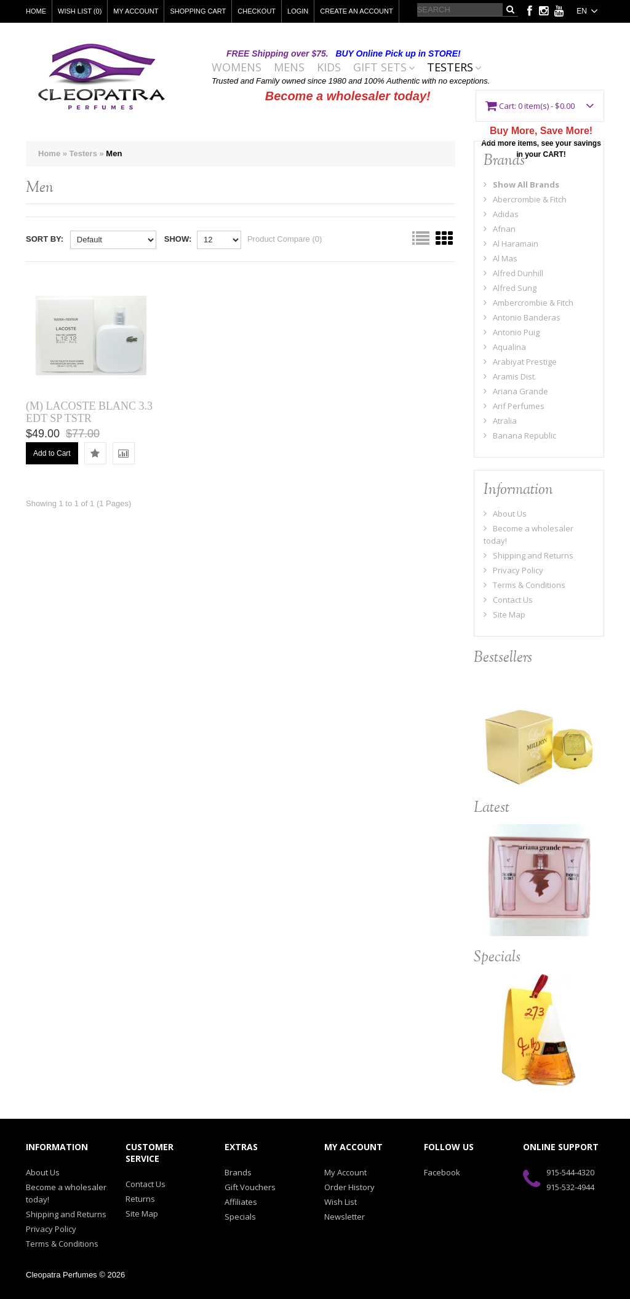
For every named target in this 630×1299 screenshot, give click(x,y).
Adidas (501, 214)
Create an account (356, 11)
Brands (238, 1172)
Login (297, 11)
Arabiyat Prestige (520, 361)
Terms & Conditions (524, 584)
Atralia (500, 420)
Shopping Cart (198, 11)
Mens (289, 67)
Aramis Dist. (510, 376)
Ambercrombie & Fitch (528, 302)
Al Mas (500, 258)
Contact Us (508, 599)
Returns (140, 1198)
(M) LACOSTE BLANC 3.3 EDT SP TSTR (89, 412)
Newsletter (344, 1216)
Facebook (442, 1172)
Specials (240, 1216)
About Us (505, 513)
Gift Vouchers (250, 1187)
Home (36, 11)
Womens (236, 67)
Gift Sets (380, 67)
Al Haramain (511, 243)
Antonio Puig (512, 332)
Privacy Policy (513, 570)
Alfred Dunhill (513, 273)
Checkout (256, 11)
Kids (329, 67)
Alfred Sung (510, 287)
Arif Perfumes (514, 405)
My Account (135, 11)
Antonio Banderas (522, 317)
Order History (349, 1187)
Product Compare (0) (284, 239)
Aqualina (505, 346)
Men (114, 153)
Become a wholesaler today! (348, 96)
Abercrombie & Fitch (525, 199)
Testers (450, 67)
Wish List (340, 1201)
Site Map (504, 614)
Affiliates (241, 1201)
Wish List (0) (80, 11)
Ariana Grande (516, 391)
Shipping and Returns (528, 555)
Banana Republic (520, 435)
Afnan (500, 228)
